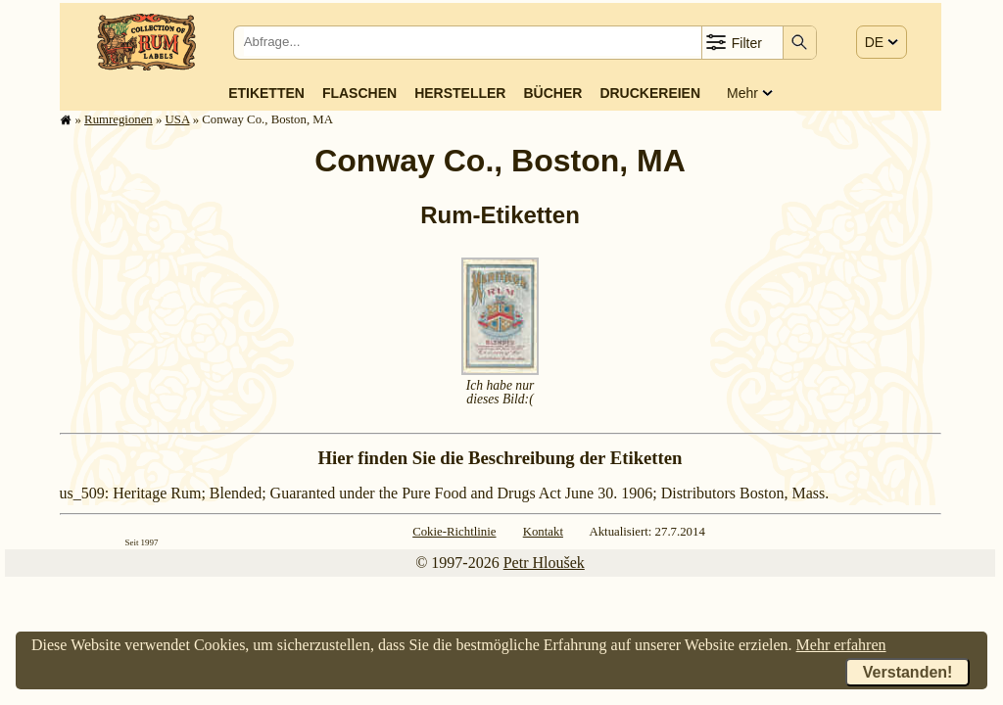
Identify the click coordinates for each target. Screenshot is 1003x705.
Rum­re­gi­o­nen (118, 119)
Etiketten (266, 93)
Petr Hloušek (544, 562)
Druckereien (649, 93)
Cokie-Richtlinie (454, 532)
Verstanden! (908, 672)
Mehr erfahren (841, 644)
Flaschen (359, 93)
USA (178, 119)
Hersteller (459, 93)
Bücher (552, 93)
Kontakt (543, 532)
